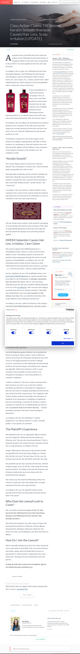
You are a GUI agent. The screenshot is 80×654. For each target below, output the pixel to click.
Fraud (36, 605)
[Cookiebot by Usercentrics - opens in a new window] (67, 310)
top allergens (22, 288)
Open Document (27, 594)
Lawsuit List (17, 2)
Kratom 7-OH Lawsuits (66, 240)
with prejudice (61, 133)
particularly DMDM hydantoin (17, 276)
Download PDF (22, 589)
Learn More (49, 629)
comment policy (33, 635)
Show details (67, 338)
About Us (54, 2)
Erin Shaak (15, 44)
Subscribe (63, 294)
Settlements (25, 2)
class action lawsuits (64, 255)
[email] (63, 289)
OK (63, 343)
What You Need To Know (18, 19)
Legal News (43, 2)
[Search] (69, 2)
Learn (49, 2)
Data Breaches (34, 2)
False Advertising (27, 605)
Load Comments (40, 639)
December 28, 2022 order (60, 71)
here (19, 557)
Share (8, 50)
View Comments (70, 49)
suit (56, 194)
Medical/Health (15, 605)
